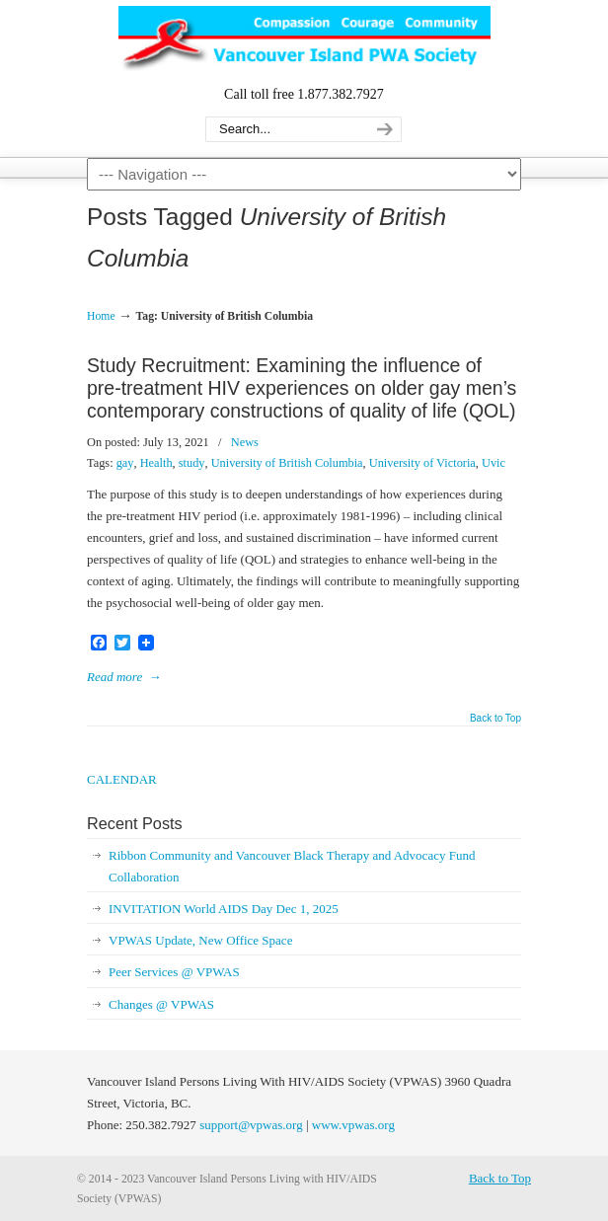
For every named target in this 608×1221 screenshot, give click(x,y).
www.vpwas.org (353, 1124)
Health (156, 463)
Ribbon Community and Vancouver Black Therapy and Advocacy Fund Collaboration (292, 866)
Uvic (493, 463)
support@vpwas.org (251, 1124)
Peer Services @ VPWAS (174, 971)
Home (101, 316)
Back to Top (495, 719)
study (192, 463)
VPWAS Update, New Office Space (200, 940)
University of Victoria (422, 463)
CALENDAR (122, 779)
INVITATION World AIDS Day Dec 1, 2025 (224, 908)
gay (125, 463)
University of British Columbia (287, 463)
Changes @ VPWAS (161, 1004)
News (245, 442)
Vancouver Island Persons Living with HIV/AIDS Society (304, 40)
